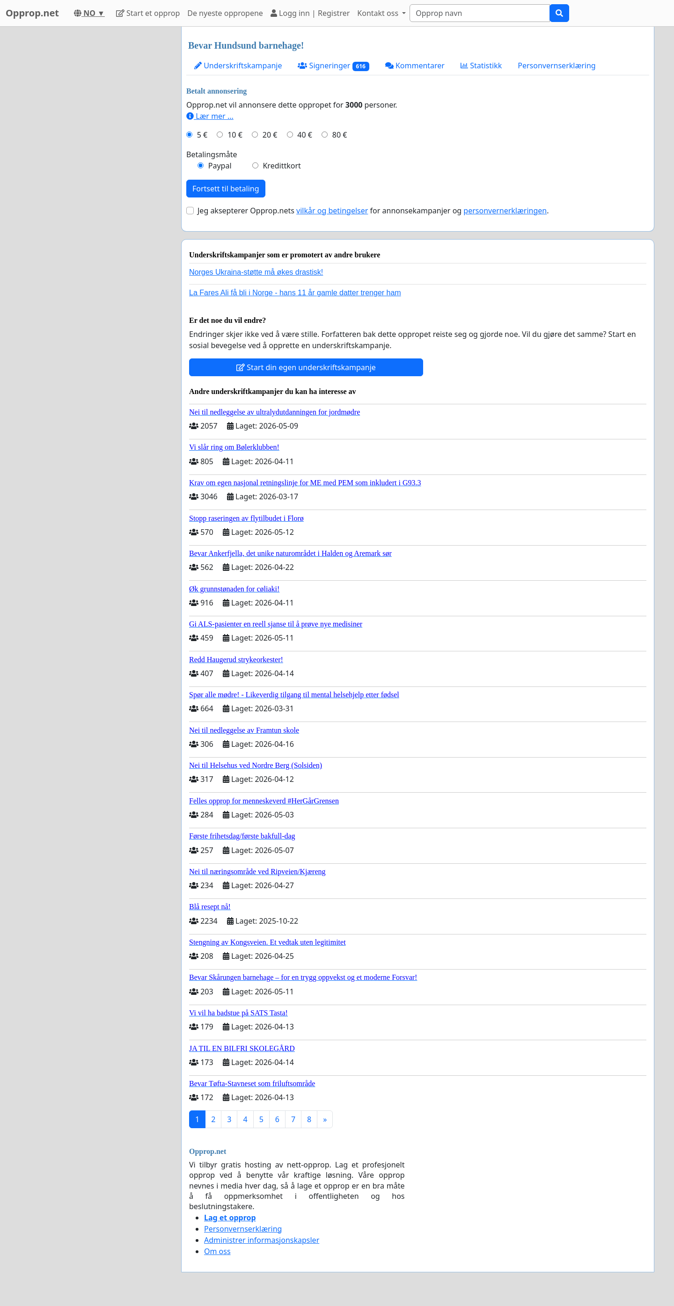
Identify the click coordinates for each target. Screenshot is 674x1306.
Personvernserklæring (556, 65)
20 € (270, 135)
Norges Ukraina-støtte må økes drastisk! (256, 272)
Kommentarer (415, 65)
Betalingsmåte (211, 154)
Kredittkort (281, 166)
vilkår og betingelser (332, 210)
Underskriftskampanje (238, 65)
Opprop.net (32, 13)
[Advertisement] (90, 167)
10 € (234, 135)
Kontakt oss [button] (378, 13)
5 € (202, 135)
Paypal (220, 166)
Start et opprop (148, 13)
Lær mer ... (210, 116)
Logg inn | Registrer (310, 13)
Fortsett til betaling (225, 188)
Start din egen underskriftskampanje (306, 367)
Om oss (217, 1251)
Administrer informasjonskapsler (261, 1240)
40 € (304, 135)
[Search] (480, 13)
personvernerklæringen (505, 210)
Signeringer (333, 65)
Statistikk (481, 65)
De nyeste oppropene (225, 13)
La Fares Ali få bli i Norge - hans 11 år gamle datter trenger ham (295, 293)
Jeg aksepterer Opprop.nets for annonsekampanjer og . (373, 210)
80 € (339, 135)
